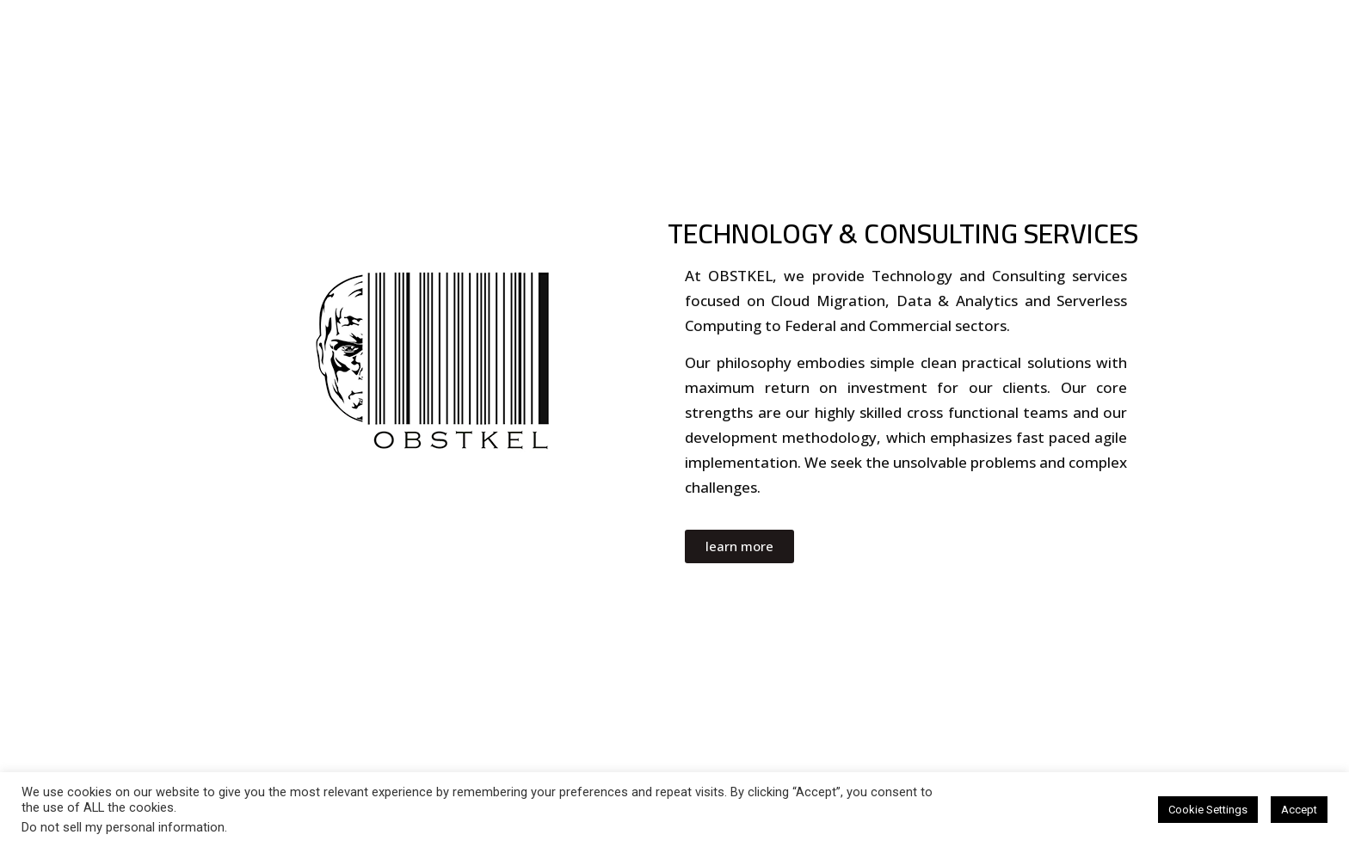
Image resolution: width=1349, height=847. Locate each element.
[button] (739, 546)
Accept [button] (1299, 809)
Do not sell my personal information (123, 827)
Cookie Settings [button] (1207, 809)
